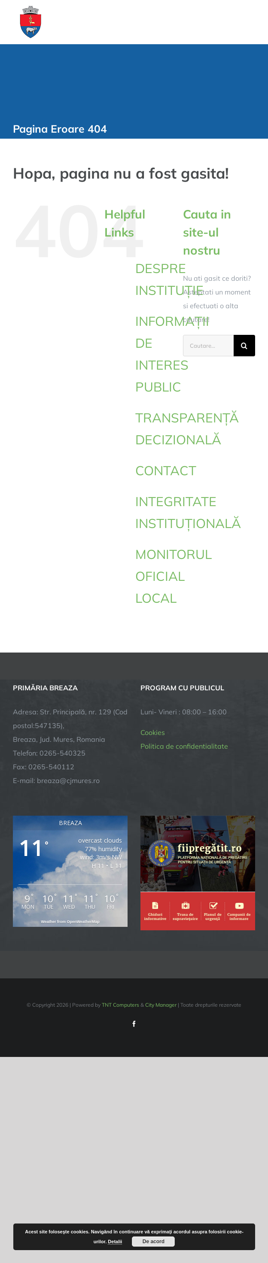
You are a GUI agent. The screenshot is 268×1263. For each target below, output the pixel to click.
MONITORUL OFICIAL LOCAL (173, 576)
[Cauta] (244, 345)
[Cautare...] (208, 345)
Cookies (152, 732)
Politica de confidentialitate (184, 746)
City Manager (161, 1005)
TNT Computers (120, 1005)
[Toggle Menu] (250, 22)
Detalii (115, 1241)
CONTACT (165, 470)
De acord (153, 1242)
